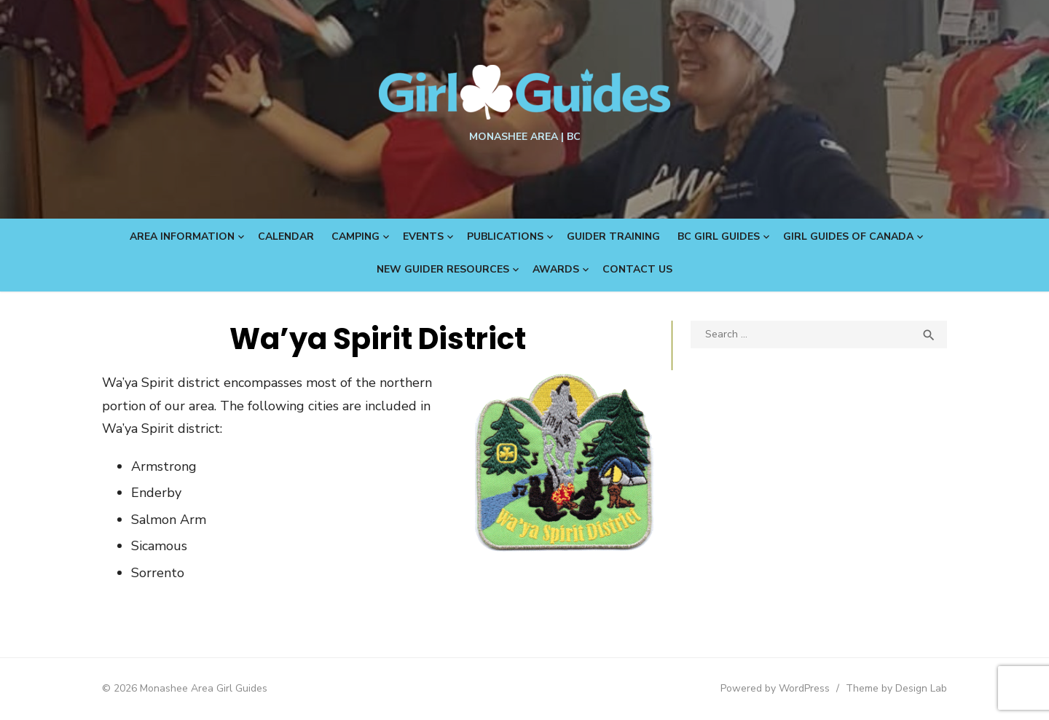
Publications (505, 236)
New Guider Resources (443, 269)
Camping (355, 236)
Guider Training (613, 236)
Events (423, 236)
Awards (556, 269)
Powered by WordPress (775, 688)
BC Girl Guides (718, 236)
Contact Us (637, 269)
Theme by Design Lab (896, 688)
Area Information (182, 236)
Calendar (286, 236)
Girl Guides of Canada (848, 236)
